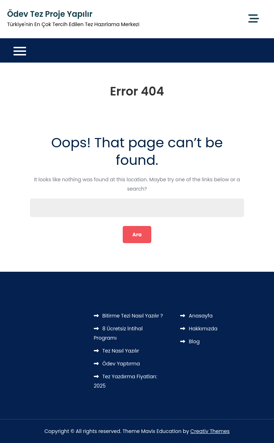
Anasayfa (201, 315)
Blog (194, 341)
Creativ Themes (210, 431)
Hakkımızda (203, 328)
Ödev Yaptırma (121, 363)
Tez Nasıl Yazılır (120, 350)
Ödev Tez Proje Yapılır (49, 14)
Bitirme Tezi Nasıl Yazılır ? (132, 315)
